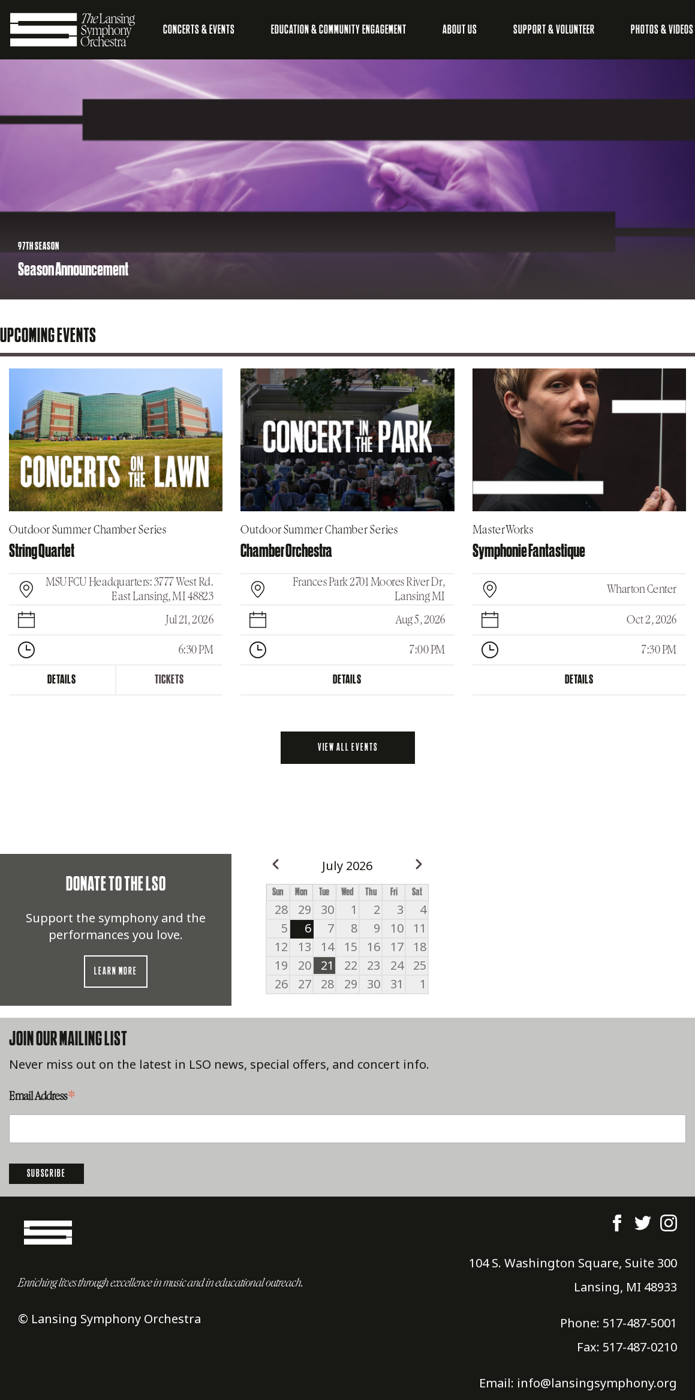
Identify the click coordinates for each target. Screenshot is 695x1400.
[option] (347, 179)
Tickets (169, 680)
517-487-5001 (640, 1323)
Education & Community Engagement (339, 30)
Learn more (115, 972)
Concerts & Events (199, 30)
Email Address (42, 1098)
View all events (348, 748)
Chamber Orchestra (286, 551)
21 (327, 965)
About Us (460, 30)
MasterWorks (503, 530)
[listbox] (347, 179)
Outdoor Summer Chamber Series (88, 530)
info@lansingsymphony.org (597, 1383)
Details (61, 680)
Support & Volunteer (554, 30)
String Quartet (41, 551)
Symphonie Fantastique (529, 551)
